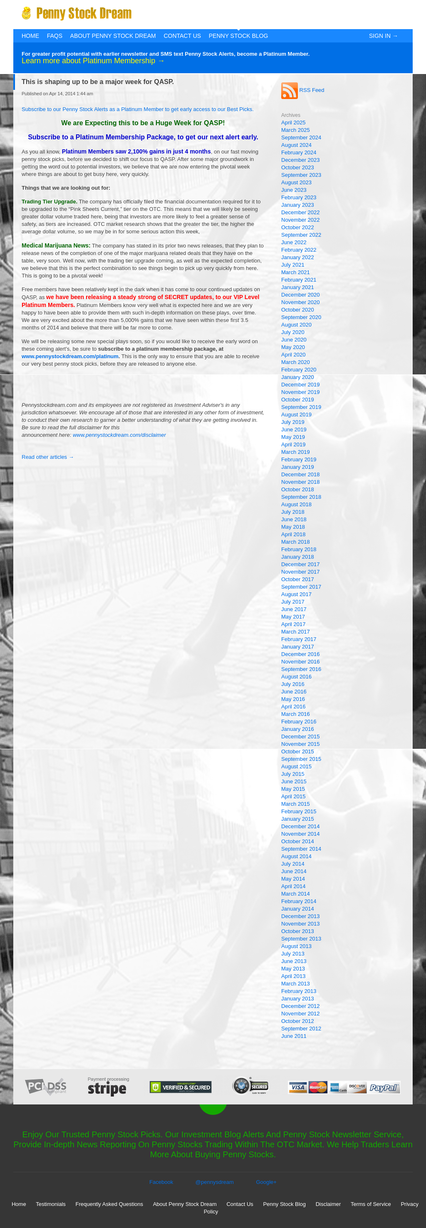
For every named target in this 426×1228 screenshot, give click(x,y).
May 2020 (293, 347)
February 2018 (299, 549)
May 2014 (293, 879)
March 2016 (295, 714)
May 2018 (293, 527)
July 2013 (293, 954)
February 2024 (299, 152)
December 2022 (300, 212)
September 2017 (301, 587)
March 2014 (295, 894)
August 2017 (296, 594)
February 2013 (299, 991)
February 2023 (299, 197)
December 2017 (300, 564)
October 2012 (297, 1021)
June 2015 (294, 781)
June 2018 (294, 519)
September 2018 (301, 497)
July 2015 (293, 774)
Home (30, 35)
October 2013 (297, 931)
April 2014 (293, 886)
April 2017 (293, 624)
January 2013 (297, 998)
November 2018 (300, 482)
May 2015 (293, 789)
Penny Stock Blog (238, 35)
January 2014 (297, 909)
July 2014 (293, 864)
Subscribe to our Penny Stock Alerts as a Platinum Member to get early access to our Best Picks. (138, 109)
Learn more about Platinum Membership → (93, 61)
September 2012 (301, 1028)
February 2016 (299, 721)
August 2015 (296, 766)
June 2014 (294, 871)
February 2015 (299, 811)
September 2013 (301, 939)
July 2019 (293, 422)
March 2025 (295, 130)
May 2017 (293, 617)
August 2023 (296, 182)
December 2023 (300, 160)
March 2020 (295, 362)
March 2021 (295, 272)
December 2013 (300, 916)
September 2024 (301, 137)
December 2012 (300, 1006)
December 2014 (300, 826)
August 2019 (296, 414)
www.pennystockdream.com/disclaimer (119, 435)
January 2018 (297, 557)
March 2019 (295, 452)
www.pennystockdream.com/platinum (70, 356)
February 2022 (299, 250)
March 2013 (295, 983)
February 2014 (299, 901)
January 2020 (297, 377)
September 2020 (301, 317)
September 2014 (301, 849)
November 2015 (300, 744)
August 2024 (296, 145)
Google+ (266, 1182)
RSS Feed (302, 90)
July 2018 (293, 512)
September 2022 (301, 235)
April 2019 (293, 444)
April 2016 (293, 706)
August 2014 (296, 856)
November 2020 (300, 302)
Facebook (161, 1182)
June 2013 (294, 961)
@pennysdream (215, 1182)
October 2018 (297, 489)
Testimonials (51, 1204)
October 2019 (297, 399)
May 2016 (293, 699)
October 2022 (297, 227)
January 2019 (297, 467)
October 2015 (297, 751)
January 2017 (297, 647)
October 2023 (297, 167)
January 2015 (297, 819)
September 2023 (301, 175)
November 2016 (300, 662)
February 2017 (299, 639)
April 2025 (293, 122)
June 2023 (294, 190)
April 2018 (293, 534)
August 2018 (296, 504)
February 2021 (299, 280)
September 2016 (301, 669)
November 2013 (300, 924)
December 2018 (300, 474)
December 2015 (300, 736)
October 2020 (297, 310)
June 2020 (294, 340)
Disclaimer (328, 1204)
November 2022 (300, 220)
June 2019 (294, 429)
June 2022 (294, 242)
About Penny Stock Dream (113, 35)
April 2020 (293, 355)
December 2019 (300, 384)
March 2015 (295, 804)
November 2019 (300, 392)
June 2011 (294, 1036)
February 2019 (299, 459)
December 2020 (300, 295)
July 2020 (293, 332)
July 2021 (293, 265)
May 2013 (293, 969)
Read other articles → (48, 457)
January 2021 (297, 287)
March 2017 (295, 632)
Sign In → (383, 35)
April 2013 (293, 976)
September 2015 (301, 759)
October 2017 (297, 579)
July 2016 (293, 684)
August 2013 (296, 946)
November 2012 (300, 1013)
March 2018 (295, 542)
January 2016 (297, 729)
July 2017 (293, 602)
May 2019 (293, 437)
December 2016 (300, 654)
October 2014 (297, 841)
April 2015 (293, 796)
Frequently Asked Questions (109, 1204)
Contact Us (182, 35)
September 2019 (301, 407)
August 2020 (296, 325)
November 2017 (300, 572)
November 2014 (300, 834)
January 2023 (297, 205)
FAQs (54, 35)
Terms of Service (371, 1204)
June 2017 (294, 609)
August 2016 (296, 676)
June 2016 (294, 691)
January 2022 (297, 257)
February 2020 (299, 369)
